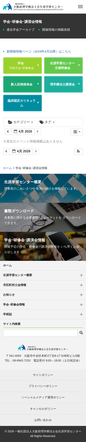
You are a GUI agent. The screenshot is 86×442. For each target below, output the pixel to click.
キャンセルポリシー (43, 408)
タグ (46, 122)
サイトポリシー (43, 375)
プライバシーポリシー (43, 386)
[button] (78, 152)
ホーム (7, 265)
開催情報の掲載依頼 (56, 29)
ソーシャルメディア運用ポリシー (43, 397)
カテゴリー (20, 122)
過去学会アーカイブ (21, 29)
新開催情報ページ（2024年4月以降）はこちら (39, 51)
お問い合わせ (43, 420)
